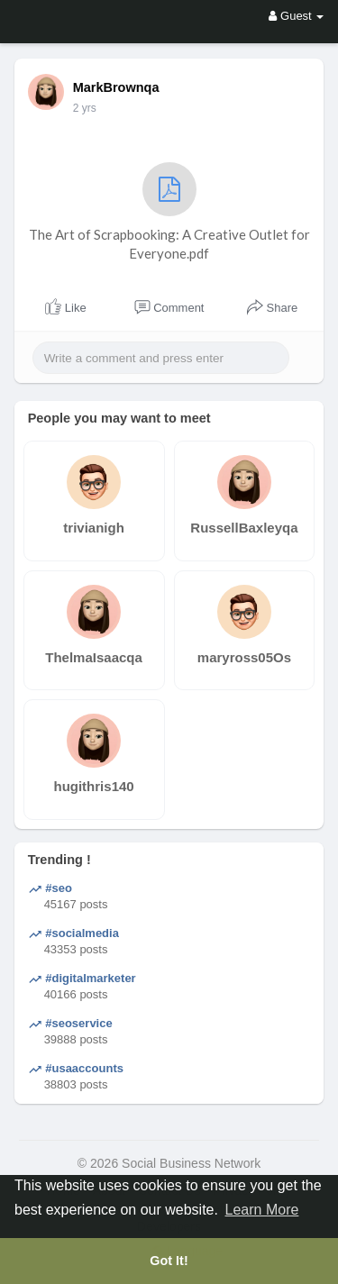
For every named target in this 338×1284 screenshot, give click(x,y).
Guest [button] (296, 16)
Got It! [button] (168, 1260)
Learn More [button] (262, 1209)
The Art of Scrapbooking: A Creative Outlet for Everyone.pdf (169, 211)
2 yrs (84, 108)
